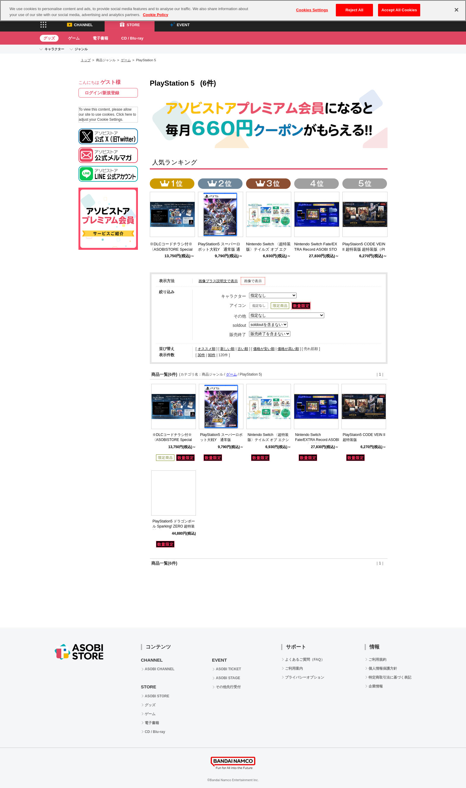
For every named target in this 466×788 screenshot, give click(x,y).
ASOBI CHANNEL (159, 669)
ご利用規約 (377, 659)
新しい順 (227, 349)
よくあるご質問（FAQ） (305, 659)
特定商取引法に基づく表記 (390, 677)
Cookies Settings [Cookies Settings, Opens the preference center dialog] (312, 10)
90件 (211, 355)
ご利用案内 (294, 668)
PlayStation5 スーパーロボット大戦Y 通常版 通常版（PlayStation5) (219, 250)
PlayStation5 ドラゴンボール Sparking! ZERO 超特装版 (173, 526)
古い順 (242, 349)
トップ (86, 60)
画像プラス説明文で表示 (218, 281)
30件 (201, 355)
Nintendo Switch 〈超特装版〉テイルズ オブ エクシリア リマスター (268, 440)
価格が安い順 (264, 349)
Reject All (354, 10)
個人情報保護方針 (383, 668)
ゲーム (74, 38)
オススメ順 (206, 349)
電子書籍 (100, 38)
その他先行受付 (228, 687)
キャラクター (54, 49)
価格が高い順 (288, 349)
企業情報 (376, 686)
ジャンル (81, 49)
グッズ (49, 38)
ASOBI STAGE (228, 678)
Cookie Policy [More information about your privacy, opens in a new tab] (155, 14)
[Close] (456, 9)
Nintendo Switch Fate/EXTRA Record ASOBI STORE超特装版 (317, 440)
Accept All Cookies (399, 10)
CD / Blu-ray (132, 38)
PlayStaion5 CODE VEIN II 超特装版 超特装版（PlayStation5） (363, 250)
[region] (233, 10)
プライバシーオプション (304, 677)
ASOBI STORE (157, 696)
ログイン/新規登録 (102, 92)
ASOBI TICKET (228, 669)
